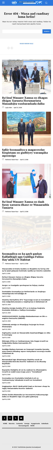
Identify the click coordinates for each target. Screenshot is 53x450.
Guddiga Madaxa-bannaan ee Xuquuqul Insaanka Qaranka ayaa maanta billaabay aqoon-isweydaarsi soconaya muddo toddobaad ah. (26, 351)
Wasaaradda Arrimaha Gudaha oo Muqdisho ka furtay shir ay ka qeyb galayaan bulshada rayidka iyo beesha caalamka (26, 270)
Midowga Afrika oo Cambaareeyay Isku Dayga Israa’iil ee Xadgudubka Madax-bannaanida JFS (25, 342)
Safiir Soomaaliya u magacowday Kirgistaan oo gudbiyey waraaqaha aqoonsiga (25, 152)
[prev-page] (8, 48)
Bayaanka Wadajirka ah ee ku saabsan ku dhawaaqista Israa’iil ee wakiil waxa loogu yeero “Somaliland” (24, 371)
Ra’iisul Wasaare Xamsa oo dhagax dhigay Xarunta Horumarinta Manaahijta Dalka (22, 278)
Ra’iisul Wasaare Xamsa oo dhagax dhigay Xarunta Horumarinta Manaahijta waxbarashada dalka (25, 100)
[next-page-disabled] (12, 48)
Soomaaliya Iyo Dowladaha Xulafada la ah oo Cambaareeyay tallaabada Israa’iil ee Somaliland (22, 379)
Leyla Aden (8, 107)
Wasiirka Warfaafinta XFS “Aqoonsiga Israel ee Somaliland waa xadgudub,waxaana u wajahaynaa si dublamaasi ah (26, 301)
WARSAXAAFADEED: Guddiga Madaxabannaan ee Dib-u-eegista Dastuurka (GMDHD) (24, 317)
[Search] (46, 31)
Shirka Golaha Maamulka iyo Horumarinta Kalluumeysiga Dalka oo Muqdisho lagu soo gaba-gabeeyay (25, 396)
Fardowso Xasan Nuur (11, 159)
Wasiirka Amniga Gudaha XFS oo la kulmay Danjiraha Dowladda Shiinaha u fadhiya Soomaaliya (23, 309)
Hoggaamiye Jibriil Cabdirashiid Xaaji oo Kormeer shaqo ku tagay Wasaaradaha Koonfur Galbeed (26, 387)
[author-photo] (3, 107)
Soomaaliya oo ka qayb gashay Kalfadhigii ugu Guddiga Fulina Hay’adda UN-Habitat (22, 256)
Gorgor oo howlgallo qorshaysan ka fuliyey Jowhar (23, 285)
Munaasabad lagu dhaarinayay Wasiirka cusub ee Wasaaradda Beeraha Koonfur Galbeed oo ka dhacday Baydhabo (24, 362)
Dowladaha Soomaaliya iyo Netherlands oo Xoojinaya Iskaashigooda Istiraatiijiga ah (23, 293)
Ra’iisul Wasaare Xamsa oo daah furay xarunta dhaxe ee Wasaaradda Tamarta (25, 204)
